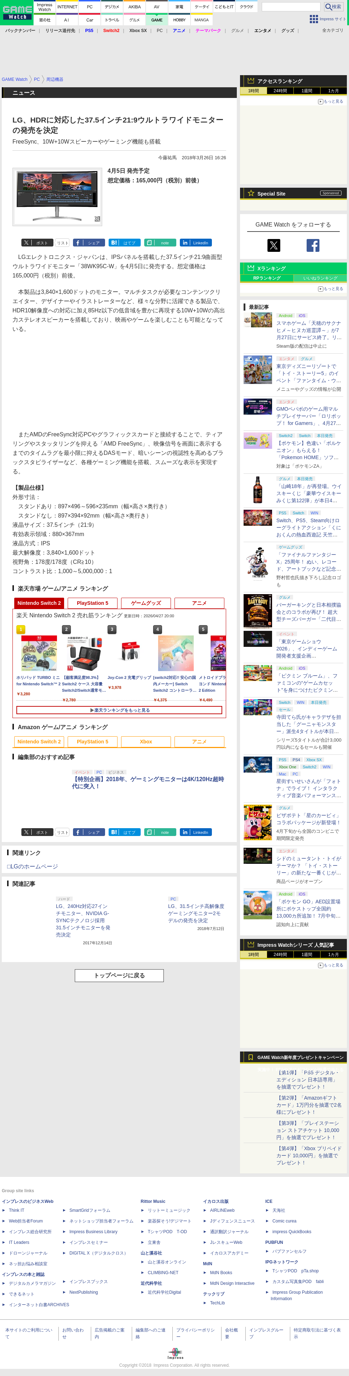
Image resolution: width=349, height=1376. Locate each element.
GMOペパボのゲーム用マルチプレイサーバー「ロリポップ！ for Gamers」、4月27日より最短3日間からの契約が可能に (308, 423)
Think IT (16, 1210)
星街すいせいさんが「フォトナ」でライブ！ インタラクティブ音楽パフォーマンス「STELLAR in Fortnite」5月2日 (308, 795)
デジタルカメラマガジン (32, 1283)
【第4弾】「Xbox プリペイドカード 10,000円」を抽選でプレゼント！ (309, 1155)
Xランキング (271, 268)
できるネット (22, 1294)
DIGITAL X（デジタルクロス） (98, 1253)
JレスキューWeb (226, 1242)
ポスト (42, 243)
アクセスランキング (279, 81)
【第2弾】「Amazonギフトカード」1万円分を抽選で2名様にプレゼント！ (309, 1105)
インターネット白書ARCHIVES (39, 1304)
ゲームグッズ (146, 603)
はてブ (129, 243)
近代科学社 (151, 1283)
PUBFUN (274, 1242)
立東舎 (154, 1242)
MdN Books (221, 1272)
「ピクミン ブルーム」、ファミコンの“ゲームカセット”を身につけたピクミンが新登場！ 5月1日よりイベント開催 (307, 690)
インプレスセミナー (88, 1242)
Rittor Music (153, 1201)
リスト (63, 243)
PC (160, 30)
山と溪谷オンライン (167, 1262)
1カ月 (333, 90)
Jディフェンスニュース (232, 1221)
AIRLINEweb (222, 1210)
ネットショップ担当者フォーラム (101, 1221)
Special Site (271, 194)
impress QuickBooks (291, 1231)
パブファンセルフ (289, 1251)
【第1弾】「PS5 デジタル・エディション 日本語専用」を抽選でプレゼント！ (308, 1080)
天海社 (278, 1210)
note (165, 243)
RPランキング (267, 278)
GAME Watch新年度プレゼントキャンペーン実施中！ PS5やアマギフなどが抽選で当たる (300, 1059)
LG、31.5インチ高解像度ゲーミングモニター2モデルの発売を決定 (196, 913)
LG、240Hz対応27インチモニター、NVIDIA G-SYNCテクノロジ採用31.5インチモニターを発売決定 (83, 920)
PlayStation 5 (92, 603)
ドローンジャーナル (28, 1253)
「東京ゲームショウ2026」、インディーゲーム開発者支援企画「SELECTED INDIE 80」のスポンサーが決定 (307, 656)
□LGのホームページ (32, 866)
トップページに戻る (119, 975)
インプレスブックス (88, 1281)
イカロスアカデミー (229, 1253)
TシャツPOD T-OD (167, 1231)
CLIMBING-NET (163, 1272)
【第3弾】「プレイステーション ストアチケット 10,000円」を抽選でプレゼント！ (307, 1130)
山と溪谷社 (151, 1253)
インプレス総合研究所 (30, 1231)
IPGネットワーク (281, 1262)
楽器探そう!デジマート (170, 1221)
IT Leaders (19, 1242)
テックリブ (213, 1294)
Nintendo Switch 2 (39, 603)
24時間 (280, 90)
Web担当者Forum (26, 1221)
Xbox (146, 741)
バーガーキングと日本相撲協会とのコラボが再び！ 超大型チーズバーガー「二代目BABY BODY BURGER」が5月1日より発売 (308, 619)
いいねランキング (320, 278)
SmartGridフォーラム (89, 1210)
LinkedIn (200, 243)
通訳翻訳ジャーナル (229, 1231)
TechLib (217, 1302)
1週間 (307, 90)
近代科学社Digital (164, 1292)
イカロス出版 (216, 1201)
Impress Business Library (93, 1231)
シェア (94, 243)
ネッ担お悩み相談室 (28, 1263)
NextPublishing (83, 1292)
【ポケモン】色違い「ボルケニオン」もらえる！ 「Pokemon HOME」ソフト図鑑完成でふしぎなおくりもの (308, 457)
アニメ (199, 603)
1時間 (253, 90)
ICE (268, 1201)
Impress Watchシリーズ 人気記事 (295, 945)
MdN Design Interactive (232, 1283)
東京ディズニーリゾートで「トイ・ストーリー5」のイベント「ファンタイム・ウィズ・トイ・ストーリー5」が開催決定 (308, 380)
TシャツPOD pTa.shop (295, 1270)
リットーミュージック (169, 1210)
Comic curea (284, 1221)
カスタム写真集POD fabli (298, 1281)
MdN (207, 1263)
